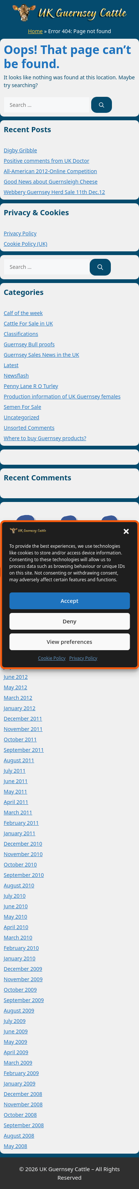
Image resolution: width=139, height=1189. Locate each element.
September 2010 (24, 874)
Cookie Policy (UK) (25, 243)
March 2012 (18, 697)
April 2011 (16, 801)
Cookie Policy (52, 658)
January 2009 (19, 1083)
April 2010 (16, 927)
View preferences (69, 641)
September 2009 (24, 1000)
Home (35, 31)
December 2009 (23, 968)
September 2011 (24, 749)
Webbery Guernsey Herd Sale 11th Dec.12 (54, 191)
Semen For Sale (22, 406)
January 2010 (19, 958)
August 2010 (19, 885)
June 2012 (16, 676)
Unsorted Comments (29, 427)
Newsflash (16, 375)
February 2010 (21, 947)
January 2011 (19, 833)
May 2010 (15, 916)
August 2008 (19, 1135)
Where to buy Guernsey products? (45, 438)
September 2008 (24, 1125)
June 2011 (16, 781)
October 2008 (20, 1114)
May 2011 (15, 791)
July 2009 (15, 1020)
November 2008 (23, 1104)
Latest (11, 365)
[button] (126, 531)
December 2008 (23, 1093)
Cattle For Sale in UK (28, 323)
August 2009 (19, 1010)
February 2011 (21, 822)
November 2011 (23, 728)
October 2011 (20, 739)
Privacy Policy (83, 658)
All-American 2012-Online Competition (50, 171)
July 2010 (15, 895)
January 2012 (19, 708)
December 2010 (23, 843)
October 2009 (20, 989)
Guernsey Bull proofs (29, 344)
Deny (69, 621)
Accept (69, 600)
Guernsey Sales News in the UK (41, 354)
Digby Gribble (20, 150)
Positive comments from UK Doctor (46, 160)
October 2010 (20, 864)
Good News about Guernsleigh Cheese (50, 181)
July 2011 (15, 770)
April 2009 (16, 1052)
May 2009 (15, 1041)
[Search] (101, 105)
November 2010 (23, 854)
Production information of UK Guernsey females (62, 396)
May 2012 (15, 687)
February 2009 (21, 1073)
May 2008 (15, 1146)
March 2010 (18, 937)
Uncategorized (21, 417)
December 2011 (23, 718)
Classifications (21, 333)
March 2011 (18, 812)
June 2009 (16, 1031)
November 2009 (23, 979)
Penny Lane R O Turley (31, 386)
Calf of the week (23, 313)
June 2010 (16, 906)
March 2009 (18, 1062)
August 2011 (19, 760)
